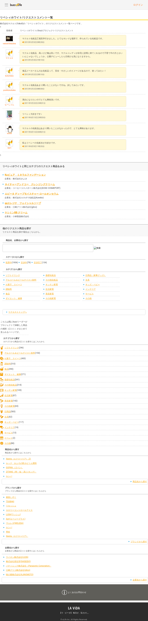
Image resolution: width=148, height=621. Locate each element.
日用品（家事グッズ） (95, 275)
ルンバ (9, 476)
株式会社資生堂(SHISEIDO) (18, 561)
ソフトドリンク (13, 275)
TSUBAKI (10, 501)
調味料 (9, 289)
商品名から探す (140, 481)
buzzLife (16, 5)
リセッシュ (11, 506)
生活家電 (50, 289)
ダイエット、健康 (14, 298)
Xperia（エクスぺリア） (17, 536)
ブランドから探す (139, 541)
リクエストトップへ (17, 312)
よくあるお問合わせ (77, 592)
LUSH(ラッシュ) (13, 514)
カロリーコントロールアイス (19, 510)
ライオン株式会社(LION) (17, 557)
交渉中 (24, 262)
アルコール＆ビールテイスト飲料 (21, 280)
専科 (8, 532)
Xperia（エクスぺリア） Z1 (18, 459)
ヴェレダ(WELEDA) (15, 523)
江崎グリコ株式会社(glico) (18, 570)
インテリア (90, 289)
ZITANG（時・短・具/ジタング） (21, 472)
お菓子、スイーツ (14, 284)
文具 (87, 280)
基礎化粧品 (51, 275)
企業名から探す (140, 580)
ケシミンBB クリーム (16, 212)
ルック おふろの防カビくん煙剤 (21, 463)
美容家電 (50, 294)
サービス (89, 294)
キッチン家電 (52, 284)
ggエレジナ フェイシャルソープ (23, 203)
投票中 (9, 262)
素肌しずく (11, 497)
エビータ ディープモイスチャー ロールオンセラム (31, 193)
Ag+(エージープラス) (15, 519)
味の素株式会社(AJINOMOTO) (19, 574)
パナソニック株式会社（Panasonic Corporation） (28, 566)
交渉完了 (38, 262)
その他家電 (51, 298)
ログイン (138, 4)
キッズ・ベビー (92, 284)
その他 (88, 298)
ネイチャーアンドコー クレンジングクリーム (30, 184)
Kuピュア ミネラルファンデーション (25, 174)
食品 (8, 294)
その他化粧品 (52, 280)
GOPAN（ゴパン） (14, 467)
